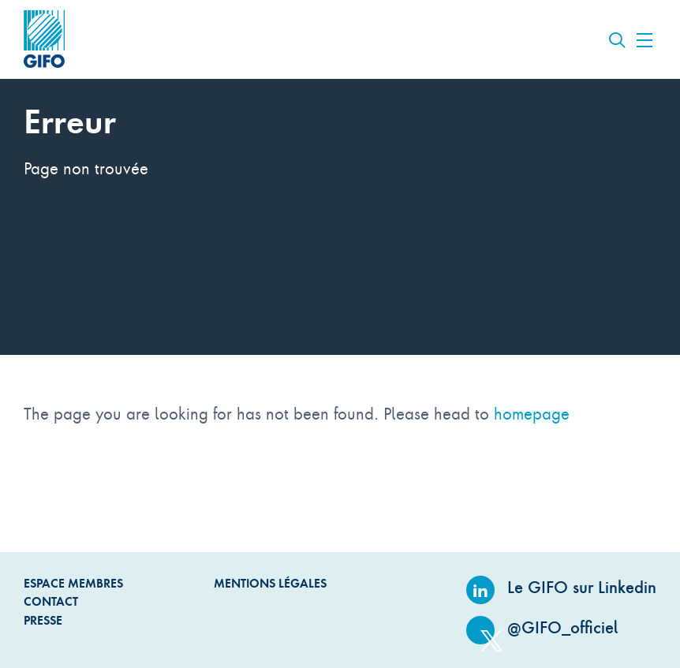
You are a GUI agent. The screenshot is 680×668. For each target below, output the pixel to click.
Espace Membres (73, 583)
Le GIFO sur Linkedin (561, 587)
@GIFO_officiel (542, 627)
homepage (532, 413)
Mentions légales (270, 583)
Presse (43, 620)
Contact (51, 601)
